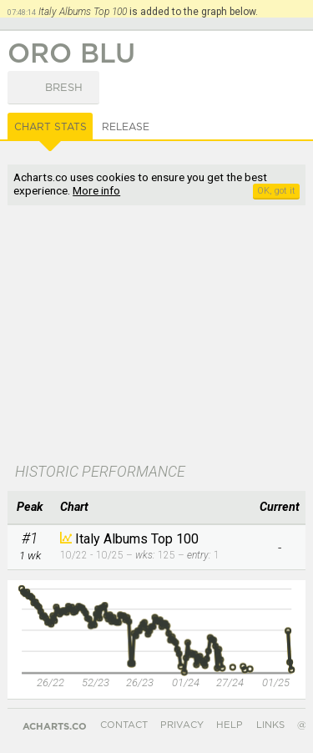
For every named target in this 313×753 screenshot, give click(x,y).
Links (270, 725)
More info (96, 190)
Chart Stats (50, 127)
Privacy (182, 725)
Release (125, 127)
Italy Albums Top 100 (137, 539)
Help (229, 725)
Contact (124, 725)
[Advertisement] (156, 335)
